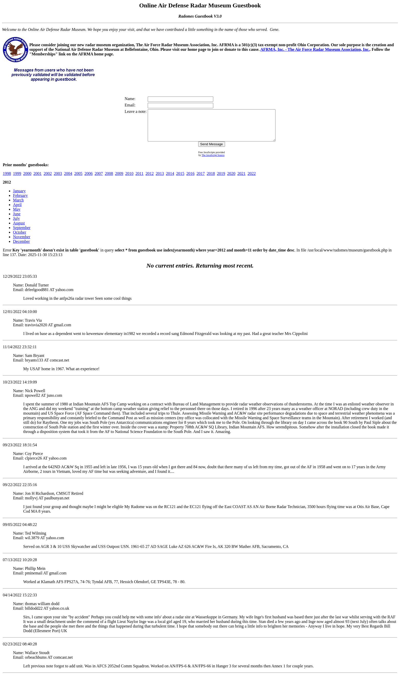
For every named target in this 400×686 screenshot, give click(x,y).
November (21, 243)
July (16, 224)
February (20, 201)
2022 (251, 179)
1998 (7, 179)
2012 (149, 179)
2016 (190, 179)
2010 (129, 179)
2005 (78, 179)
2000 (27, 179)
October (19, 238)
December (21, 247)
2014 (170, 179)
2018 (211, 179)
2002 (48, 179)
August (19, 229)
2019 (221, 179)
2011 (139, 179)
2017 (200, 179)
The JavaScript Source (213, 161)
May (16, 215)
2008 (109, 179)
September (21, 234)
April (17, 211)
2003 (58, 179)
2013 (160, 179)
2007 (99, 179)
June (16, 220)
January (19, 197)
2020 (231, 179)
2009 (119, 179)
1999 (17, 179)
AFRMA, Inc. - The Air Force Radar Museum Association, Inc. (315, 49)
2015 (180, 179)
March (18, 206)
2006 (88, 179)
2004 (68, 179)
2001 (37, 179)
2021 (241, 179)
